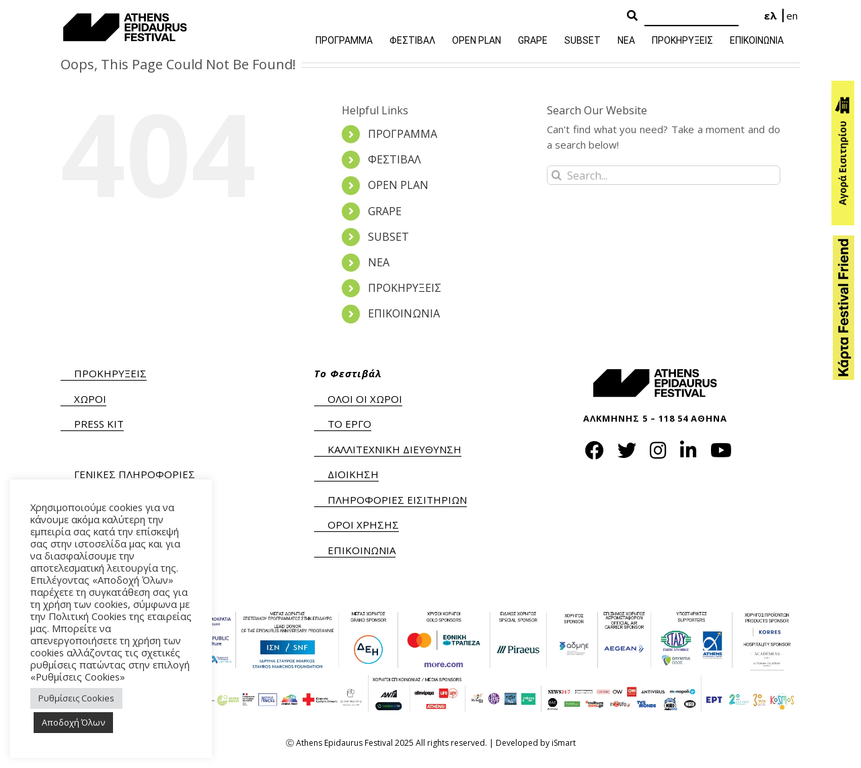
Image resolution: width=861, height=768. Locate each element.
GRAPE (385, 211)
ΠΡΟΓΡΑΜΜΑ (402, 133)
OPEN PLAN (398, 185)
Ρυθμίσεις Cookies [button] (76, 698)
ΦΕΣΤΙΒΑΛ (394, 159)
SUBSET (388, 236)
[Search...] (663, 175)
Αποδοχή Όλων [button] (73, 722)
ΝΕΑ (378, 262)
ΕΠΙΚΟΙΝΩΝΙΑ (404, 313)
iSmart (564, 742)
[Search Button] (632, 16)
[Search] (691, 16)
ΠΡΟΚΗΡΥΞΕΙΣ (404, 287)
